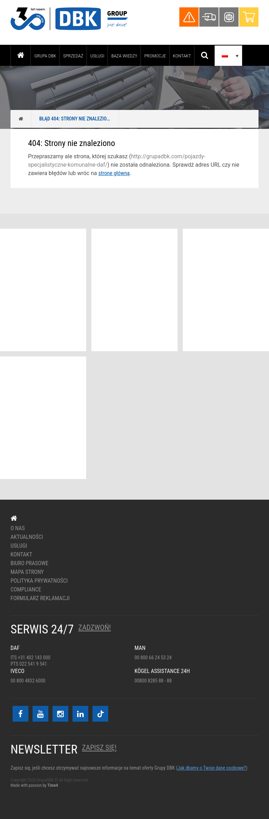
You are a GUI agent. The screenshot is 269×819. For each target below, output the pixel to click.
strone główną (114, 173)
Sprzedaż (73, 55)
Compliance (26, 590)
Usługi (97, 55)
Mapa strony (27, 572)
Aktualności (27, 537)
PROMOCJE (155, 55)
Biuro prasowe (29, 563)
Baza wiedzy (124, 55)
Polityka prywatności (39, 581)
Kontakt (182, 55)
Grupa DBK (45, 55)
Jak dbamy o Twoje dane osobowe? (212, 768)
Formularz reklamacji (40, 598)
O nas (18, 528)
